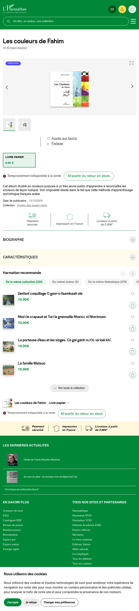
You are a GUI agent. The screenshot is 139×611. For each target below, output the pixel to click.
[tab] (19, 160)
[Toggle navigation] (133, 21)
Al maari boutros (17, 48)
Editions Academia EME (86, 525)
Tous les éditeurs (82, 558)
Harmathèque (80, 510)
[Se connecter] (122, 9)
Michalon (78, 534)
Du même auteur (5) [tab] (65, 282)
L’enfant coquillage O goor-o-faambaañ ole (50, 293)
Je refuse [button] (31, 602)
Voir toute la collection (71, 388)
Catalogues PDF (12, 520)
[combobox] (60, 402)
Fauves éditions (81, 529)
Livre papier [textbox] (57, 403)
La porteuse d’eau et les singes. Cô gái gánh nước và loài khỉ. (64, 340)
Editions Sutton (81, 544)
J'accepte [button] (12, 602)
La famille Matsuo (31, 363)
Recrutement (10, 534)
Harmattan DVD (82, 515)
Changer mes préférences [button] (59, 602)
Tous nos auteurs (82, 563)
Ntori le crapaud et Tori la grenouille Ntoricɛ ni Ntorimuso (62, 317)
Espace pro (9, 539)
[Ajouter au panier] (132, 305)
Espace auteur (11, 544)
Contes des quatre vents (32, 205)
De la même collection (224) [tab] (24, 282)
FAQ (5, 515)
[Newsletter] (112, 9)
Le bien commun (82, 539)
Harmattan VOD (81, 520)
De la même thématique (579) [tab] (107, 282)
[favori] (132, 293)
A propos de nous (13, 510)
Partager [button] (54, 143)
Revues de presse (13, 525)
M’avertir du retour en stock (89, 176)
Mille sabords (80, 549)
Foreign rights (11, 549)
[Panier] (132, 9)
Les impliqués (80, 553)
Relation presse (12, 529)
